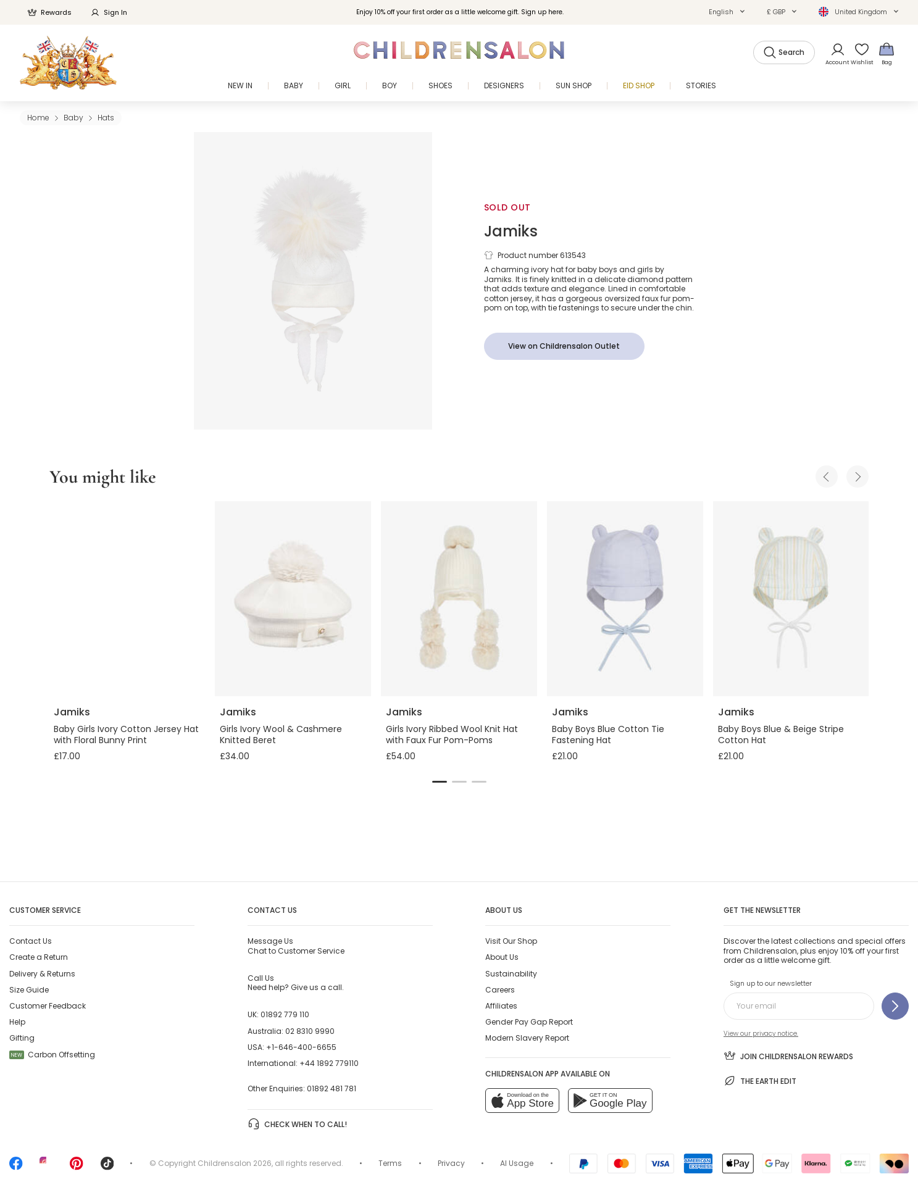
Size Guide (29, 989)
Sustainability (511, 973)
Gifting (22, 1038)
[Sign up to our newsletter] (895, 1006)
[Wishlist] (858, 53)
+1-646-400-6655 (301, 1047)
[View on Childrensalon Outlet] (564, 346)
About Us (502, 957)
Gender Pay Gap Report (529, 1022)
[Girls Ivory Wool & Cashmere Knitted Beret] (293, 598)
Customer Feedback (47, 1006)
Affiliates (501, 1006)
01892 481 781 (331, 1088)
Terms (390, 1163)
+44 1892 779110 (329, 1063)
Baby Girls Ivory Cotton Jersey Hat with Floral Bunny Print (126, 734)
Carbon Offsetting (52, 1054)
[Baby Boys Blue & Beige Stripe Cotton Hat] (791, 598)
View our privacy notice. (761, 1033)
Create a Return (38, 957)
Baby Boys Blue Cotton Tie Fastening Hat (608, 734)
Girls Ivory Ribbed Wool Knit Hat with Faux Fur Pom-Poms (452, 734)
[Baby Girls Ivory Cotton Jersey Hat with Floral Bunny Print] (127, 598)
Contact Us (30, 941)
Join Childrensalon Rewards (788, 1055)
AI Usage (516, 1163)
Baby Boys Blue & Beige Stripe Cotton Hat (781, 734)
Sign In (108, 12)
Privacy (451, 1163)
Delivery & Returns (42, 973)
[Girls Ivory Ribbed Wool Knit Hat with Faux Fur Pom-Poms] (459, 598)
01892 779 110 (285, 1014)
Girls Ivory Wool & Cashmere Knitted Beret (281, 734)
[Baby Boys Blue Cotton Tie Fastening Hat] (625, 598)
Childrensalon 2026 (235, 1163)
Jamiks (511, 231)
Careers (500, 989)
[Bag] (886, 53)
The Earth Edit (760, 1081)
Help (17, 1022)
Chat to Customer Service (296, 945)
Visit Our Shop (511, 941)
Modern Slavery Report (527, 1038)
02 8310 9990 (310, 1031)
